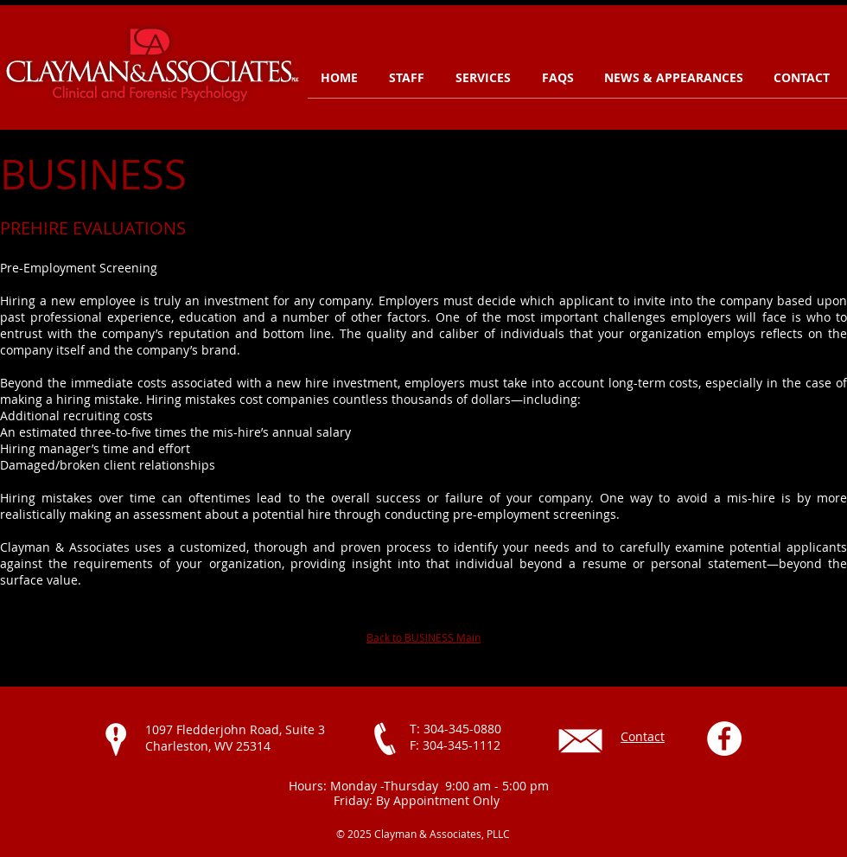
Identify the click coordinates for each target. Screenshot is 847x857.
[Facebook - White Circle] (724, 738)
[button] (486, 77)
